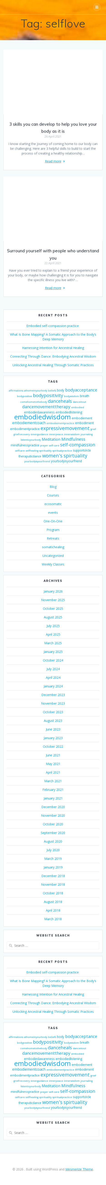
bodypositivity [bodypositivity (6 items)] (48, 395)
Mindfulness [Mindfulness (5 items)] (73, 439)
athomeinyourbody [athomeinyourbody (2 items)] (35, 390)
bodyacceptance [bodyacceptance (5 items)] (81, 390)
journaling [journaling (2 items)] (87, 434)
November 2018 (53, 884)
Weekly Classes (53, 564)
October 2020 (53, 824)
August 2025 (53, 617)
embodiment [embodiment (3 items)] (84, 423)
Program (53, 530)
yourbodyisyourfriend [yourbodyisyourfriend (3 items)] (66, 461)
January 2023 (53, 738)
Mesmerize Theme (79, 1169)
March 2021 (53, 781)
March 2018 (53, 919)
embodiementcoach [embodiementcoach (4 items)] (29, 422)
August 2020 (53, 841)
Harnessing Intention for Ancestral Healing (53, 348)
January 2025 (53, 651)
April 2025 (53, 634)
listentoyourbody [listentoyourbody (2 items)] (31, 439)
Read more (53, 161)
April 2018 (53, 910)
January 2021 (53, 798)
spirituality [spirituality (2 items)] (45, 450)
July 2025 (53, 626)
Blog (53, 486)
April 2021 (53, 772)
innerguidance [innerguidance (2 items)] (39, 434)
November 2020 (53, 815)
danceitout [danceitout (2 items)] (79, 401)
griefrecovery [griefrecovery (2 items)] (22, 434)
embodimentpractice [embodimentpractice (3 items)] (25, 429)
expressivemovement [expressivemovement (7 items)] (65, 428)
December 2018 (53, 876)
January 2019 (53, 867)
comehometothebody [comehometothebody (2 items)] (33, 401)
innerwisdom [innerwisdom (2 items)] (72, 434)
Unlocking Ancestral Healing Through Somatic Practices (53, 365)
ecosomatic (53, 504)
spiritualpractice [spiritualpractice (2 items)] (62, 450)
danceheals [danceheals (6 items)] (60, 401)
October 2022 (53, 746)
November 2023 (53, 703)
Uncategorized (53, 555)
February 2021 (53, 789)
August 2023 (53, 720)
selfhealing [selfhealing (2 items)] (32, 450)
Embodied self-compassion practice (53, 326)
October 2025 (53, 608)
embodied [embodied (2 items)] (77, 407)
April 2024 (53, 677)
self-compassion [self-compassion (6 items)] (77, 445)
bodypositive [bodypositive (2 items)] (24, 396)
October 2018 (53, 893)
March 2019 (53, 858)
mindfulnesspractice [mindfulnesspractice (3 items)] (25, 445)
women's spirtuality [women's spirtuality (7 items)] (64, 455)
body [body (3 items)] (60, 390)
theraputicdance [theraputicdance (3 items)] (30, 456)
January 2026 (53, 591)
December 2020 (53, 807)
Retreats (53, 538)
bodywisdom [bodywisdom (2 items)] (71, 396)
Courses (53, 495)
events (53, 512)
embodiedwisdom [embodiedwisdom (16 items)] (42, 416)
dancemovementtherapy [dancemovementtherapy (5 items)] (46, 406)
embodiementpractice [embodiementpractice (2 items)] (60, 423)
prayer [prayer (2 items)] (44, 445)
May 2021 (53, 764)
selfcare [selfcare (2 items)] (20, 450)
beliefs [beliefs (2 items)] (52, 390)
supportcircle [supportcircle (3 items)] (82, 450)
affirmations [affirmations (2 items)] (16, 390)
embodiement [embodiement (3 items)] (82, 418)
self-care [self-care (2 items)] (54, 445)
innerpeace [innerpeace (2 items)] (56, 434)
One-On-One (53, 521)
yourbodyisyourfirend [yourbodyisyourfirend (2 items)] (37, 461)
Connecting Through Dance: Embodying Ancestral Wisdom (53, 356)
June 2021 (53, 755)
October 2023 (53, 712)
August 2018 (53, 902)
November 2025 (53, 600)
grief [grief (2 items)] (93, 429)
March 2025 (53, 643)
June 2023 (53, 729)
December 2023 (53, 695)
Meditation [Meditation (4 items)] (51, 439)
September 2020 (53, 833)
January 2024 (53, 686)
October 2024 (53, 660)
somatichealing (53, 547)
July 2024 (53, 669)
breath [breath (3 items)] (84, 396)
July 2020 (53, 850)
